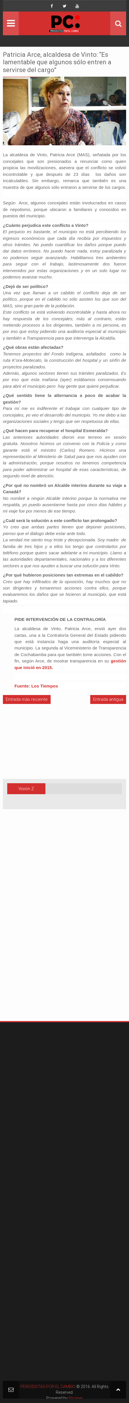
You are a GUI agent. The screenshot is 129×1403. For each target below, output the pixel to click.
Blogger (76, 1398)
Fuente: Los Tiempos (36, 685)
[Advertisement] (20, 924)
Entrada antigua (108, 699)
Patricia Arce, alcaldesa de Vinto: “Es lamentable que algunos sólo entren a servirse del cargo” (57, 62)
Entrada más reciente (27, 699)
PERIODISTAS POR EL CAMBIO (48, 1386)
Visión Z (26, 788)
